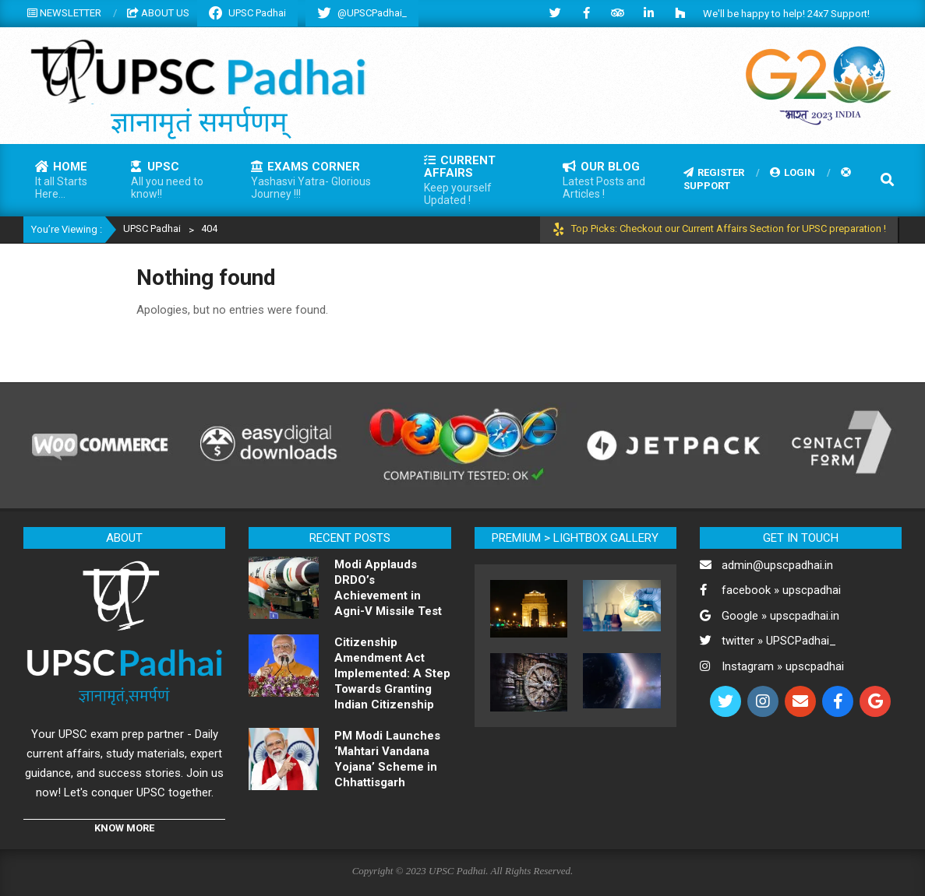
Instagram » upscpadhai (783, 666)
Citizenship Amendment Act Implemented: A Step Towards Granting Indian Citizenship (392, 673)
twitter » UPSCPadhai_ (779, 641)
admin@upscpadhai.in (777, 565)
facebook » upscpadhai (781, 590)
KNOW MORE (124, 828)
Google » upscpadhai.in (780, 616)
